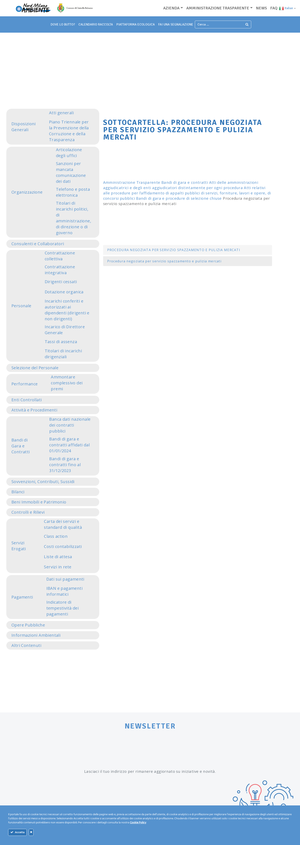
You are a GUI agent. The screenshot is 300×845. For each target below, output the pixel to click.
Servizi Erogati (18, 545)
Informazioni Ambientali (35, 635)
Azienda (171, 8)
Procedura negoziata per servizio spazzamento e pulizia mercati (164, 261)
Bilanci (18, 492)
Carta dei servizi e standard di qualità (63, 524)
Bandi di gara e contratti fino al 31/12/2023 (65, 464)
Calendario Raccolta (95, 24)
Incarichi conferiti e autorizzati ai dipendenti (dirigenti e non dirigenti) (67, 310)
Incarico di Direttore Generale (65, 329)
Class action (56, 536)
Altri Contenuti (26, 645)
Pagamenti (22, 597)
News (261, 8)
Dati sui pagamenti (65, 579)
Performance (24, 384)
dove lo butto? (63, 24)
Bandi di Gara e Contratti (20, 446)
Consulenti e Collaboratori (37, 243)
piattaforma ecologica (135, 24)
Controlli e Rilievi (28, 512)
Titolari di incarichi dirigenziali (63, 353)
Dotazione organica (64, 292)
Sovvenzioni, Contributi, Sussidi (43, 481)
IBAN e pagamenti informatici (64, 591)
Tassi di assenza (61, 341)
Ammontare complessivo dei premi (67, 382)
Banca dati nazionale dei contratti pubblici (69, 425)
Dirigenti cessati (61, 281)
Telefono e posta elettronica (73, 192)
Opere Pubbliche (28, 625)
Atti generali (61, 112)
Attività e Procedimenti (34, 410)
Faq (273, 8)
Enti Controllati (26, 400)
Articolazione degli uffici (69, 152)
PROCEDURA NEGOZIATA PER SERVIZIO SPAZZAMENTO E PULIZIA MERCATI (173, 250)
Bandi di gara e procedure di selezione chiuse (179, 198)
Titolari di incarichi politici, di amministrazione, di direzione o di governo (73, 217)
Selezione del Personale (34, 367)
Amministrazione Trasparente (131, 182)
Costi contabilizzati (63, 546)
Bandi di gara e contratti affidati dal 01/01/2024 (69, 445)
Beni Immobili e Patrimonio (38, 502)
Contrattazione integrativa (60, 269)
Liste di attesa (58, 556)
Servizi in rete (57, 567)
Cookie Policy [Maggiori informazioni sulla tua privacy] (138, 822)
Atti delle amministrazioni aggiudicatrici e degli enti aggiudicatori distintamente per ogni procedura (180, 185)
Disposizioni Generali (23, 126)
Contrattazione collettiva (60, 256)
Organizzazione (27, 192)
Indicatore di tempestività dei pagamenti (62, 608)
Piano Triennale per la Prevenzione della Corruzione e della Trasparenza (69, 130)
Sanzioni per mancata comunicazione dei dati (71, 172)
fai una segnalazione (175, 24)
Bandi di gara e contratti (184, 182)
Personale (21, 305)
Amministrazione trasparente (217, 8)
